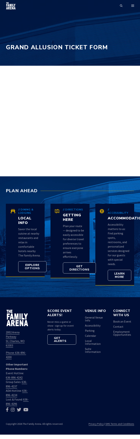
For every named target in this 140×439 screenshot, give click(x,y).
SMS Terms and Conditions (119, 423)
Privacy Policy (96, 423)
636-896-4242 (14, 377)
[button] (121, 6)
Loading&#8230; (70, 120)
